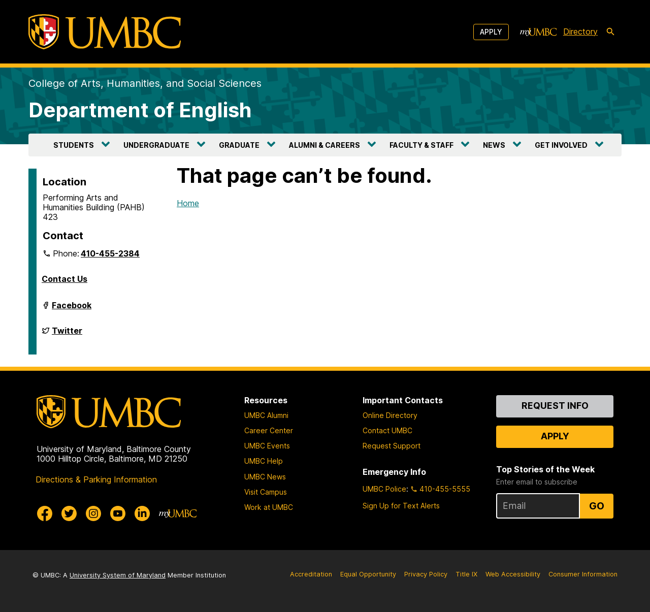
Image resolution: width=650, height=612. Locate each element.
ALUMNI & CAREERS (324, 145)
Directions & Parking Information (96, 479)
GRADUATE (239, 145)
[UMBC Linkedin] (142, 513)
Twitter (67, 335)
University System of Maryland (118, 575)
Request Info (555, 405)
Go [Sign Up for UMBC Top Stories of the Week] (596, 506)
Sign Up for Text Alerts (401, 505)
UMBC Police (384, 489)
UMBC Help (263, 461)
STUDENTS (73, 145)
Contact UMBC (387, 430)
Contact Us (64, 279)
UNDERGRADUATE (156, 145)
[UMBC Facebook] (45, 513)
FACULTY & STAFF (421, 145)
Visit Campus (265, 492)
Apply (491, 31)
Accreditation (311, 574)
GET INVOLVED (561, 145)
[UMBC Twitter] (69, 513)
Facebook (71, 309)
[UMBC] (104, 31)
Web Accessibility (512, 574)
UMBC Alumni (266, 415)
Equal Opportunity (368, 574)
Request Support (391, 445)
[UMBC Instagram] (93, 513)
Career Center (268, 430)
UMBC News (265, 476)
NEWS (494, 145)
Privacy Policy (425, 574)
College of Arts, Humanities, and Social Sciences (145, 83)
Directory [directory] (580, 31)
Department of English (140, 110)
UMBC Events (267, 445)
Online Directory (390, 415)
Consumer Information (583, 574)
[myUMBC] (538, 32)
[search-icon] (610, 32)
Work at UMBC (268, 507)
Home (188, 203)
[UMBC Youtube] (118, 513)
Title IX (466, 574)
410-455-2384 (110, 253)
